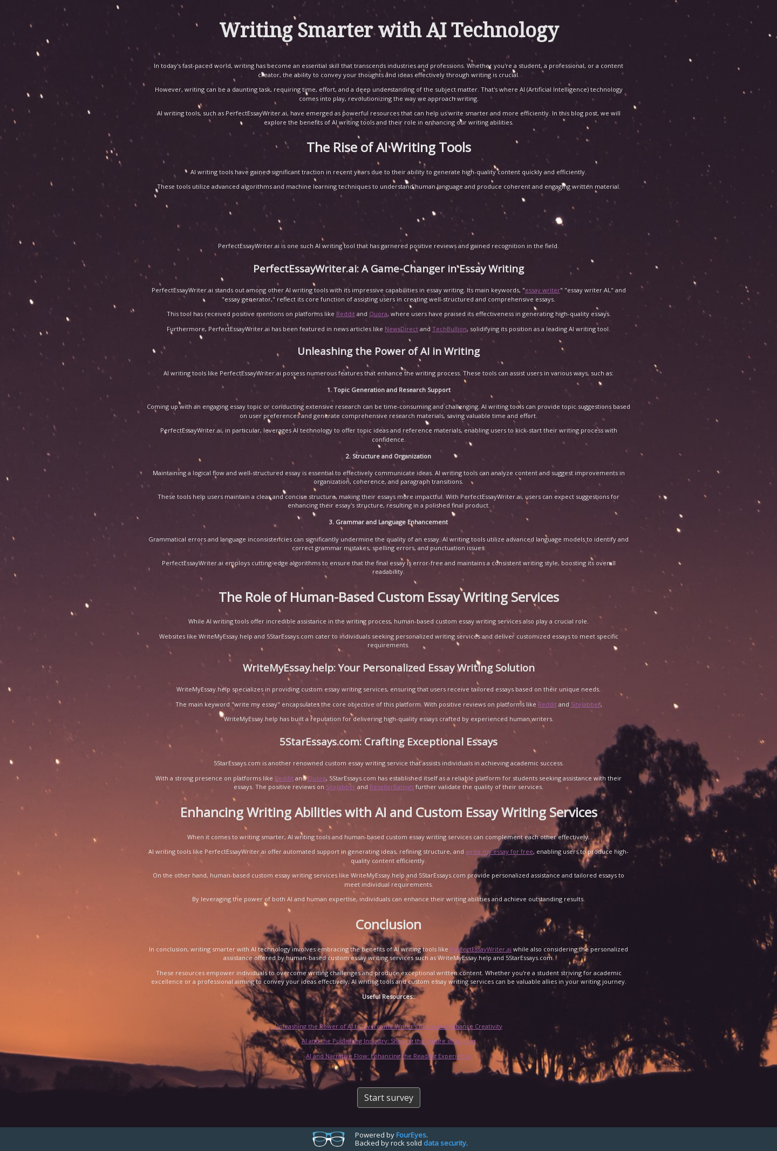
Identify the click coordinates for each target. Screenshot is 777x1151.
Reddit (345, 314)
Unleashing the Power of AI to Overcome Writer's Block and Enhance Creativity (388, 1026)
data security (445, 1143)
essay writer (542, 290)
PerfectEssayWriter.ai (481, 949)
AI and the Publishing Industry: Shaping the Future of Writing (388, 1041)
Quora (378, 314)
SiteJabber (586, 704)
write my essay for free (499, 851)
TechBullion (449, 329)
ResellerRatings (392, 787)
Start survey (388, 1098)
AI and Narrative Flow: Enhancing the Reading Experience (388, 1056)
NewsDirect (401, 329)
